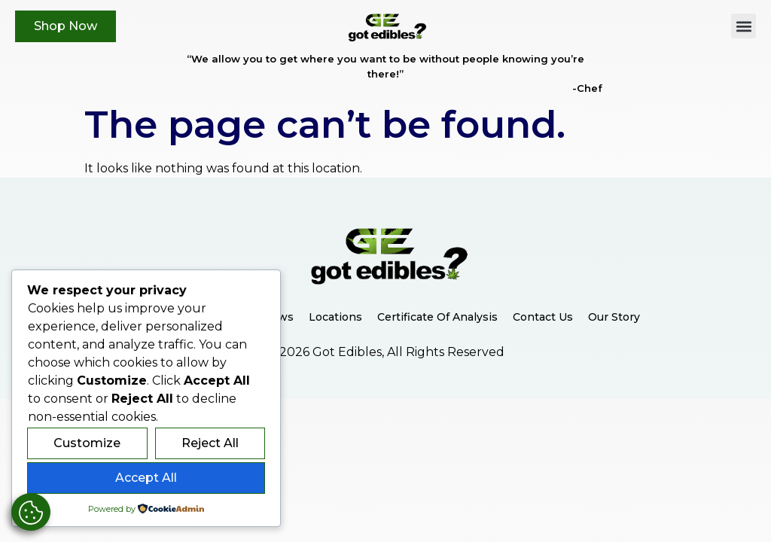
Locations (335, 317)
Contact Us (543, 317)
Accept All (146, 477)
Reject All (210, 443)
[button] (743, 26)
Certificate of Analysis (437, 317)
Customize (86, 443)
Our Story (614, 317)
